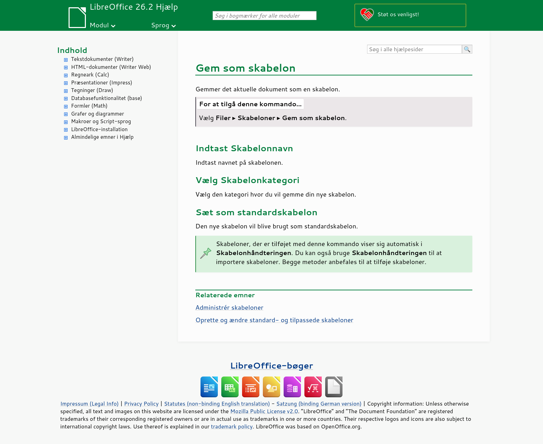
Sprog (160, 24)
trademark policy (231, 426)
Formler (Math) (89, 105)
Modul (99, 24)
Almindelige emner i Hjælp (102, 137)
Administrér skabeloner (229, 307)
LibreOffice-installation (99, 129)
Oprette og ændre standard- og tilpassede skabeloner (274, 319)
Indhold (72, 50)
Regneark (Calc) (90, 74)
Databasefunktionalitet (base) (106, 98)
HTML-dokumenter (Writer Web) (111, 67)
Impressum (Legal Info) (89, 403)
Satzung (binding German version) (319, 403)
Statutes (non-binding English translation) (217, 403)
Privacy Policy (141, 403)
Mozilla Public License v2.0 (264, 411)
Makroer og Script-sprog (101, 121)
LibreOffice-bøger (271, 365)
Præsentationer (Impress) (101, 82)
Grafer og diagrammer (97, 113)
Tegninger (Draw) (92, 90)
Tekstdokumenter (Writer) (102, 59)
